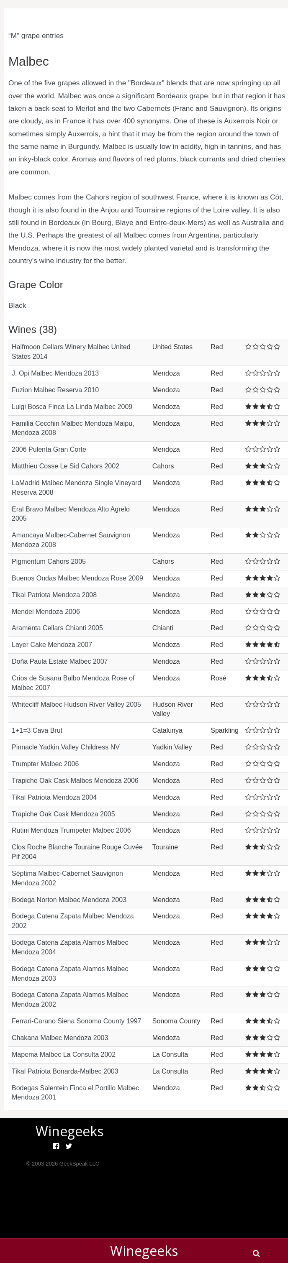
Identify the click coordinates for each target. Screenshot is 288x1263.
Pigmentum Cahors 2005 (49, 561)
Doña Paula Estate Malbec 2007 (60, 661)
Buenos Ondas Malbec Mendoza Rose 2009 (77, 578)
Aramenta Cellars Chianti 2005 (57, 628)
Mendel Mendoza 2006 (46, 611)
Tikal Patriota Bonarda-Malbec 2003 (65, 1071)
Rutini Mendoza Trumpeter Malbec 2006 (71, 830)
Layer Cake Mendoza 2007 (52, 644)
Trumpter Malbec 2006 (45, 763)
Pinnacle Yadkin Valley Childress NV (66, 747)
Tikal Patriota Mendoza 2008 (54, 594)
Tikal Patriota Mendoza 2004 (54, 797)
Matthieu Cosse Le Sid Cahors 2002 (65, 466)
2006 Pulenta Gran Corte (49, 449)
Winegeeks (144, 1251)
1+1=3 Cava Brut (37, 730)
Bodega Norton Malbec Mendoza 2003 (69, 899)
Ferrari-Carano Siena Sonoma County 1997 (76, 1021)
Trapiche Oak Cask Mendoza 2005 (63, 814)
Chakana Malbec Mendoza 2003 (60, 1037)
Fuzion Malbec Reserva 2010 (55, 390)
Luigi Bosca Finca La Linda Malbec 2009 (72, 406)
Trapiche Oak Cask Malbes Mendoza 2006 (75, 780)
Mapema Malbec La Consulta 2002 (64, 1054)
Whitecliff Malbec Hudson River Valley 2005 (76, 704)
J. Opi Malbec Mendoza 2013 (55, 373)
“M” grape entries (36, 35)
